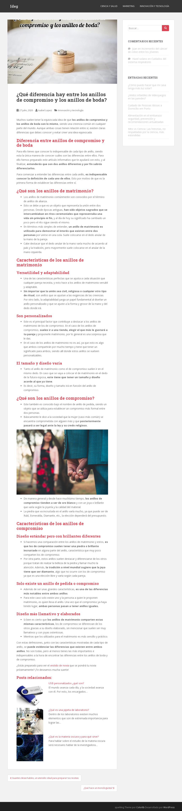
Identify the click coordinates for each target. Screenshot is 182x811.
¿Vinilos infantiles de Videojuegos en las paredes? (147, 97)
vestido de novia (59, 665)
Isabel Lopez (45, 110)
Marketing (129, 6)
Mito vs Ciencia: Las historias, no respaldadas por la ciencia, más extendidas (147, 132)
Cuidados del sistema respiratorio (147, 60)
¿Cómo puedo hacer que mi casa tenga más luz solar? (147, 86)
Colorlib (140, 807)
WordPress (169, 807)
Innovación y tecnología (154, 6)
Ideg (14, 6)
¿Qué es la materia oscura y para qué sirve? (74, 736)
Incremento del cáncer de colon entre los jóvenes (147, 50)
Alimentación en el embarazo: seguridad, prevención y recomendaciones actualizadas (146, 119)
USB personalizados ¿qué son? (66, 683)
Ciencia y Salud (108, 6)
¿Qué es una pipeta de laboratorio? (69, 710)
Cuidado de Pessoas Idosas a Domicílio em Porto (145, 107)
